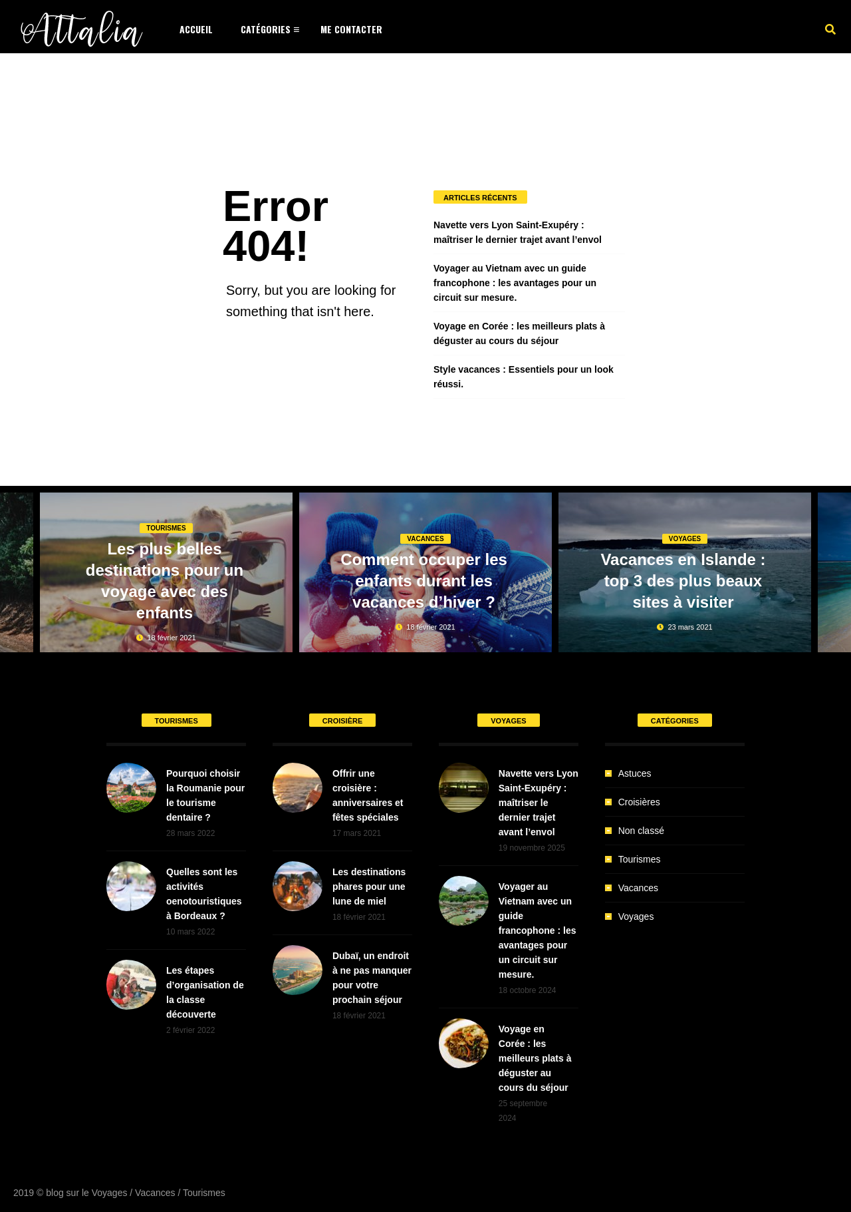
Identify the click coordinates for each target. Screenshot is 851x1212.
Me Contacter (351, 29)
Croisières (639, 802)
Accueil (196, 29)
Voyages (685, 538)
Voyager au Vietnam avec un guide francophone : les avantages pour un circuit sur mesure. (514, 283)
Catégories (266, 29)
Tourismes (165, 528)
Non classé (641, 830)
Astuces (635, 773)
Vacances (425, 538)
